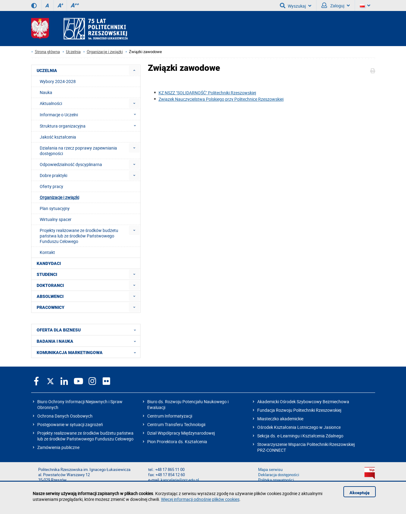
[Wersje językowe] (365, 5)
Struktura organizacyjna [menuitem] (90, 126)
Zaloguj (335, 5)
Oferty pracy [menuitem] (51, 186)
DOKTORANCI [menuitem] (50, 285)
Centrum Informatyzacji (169, 416)
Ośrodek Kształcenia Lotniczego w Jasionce (299, 427)
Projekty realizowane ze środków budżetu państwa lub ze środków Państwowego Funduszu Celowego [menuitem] (79, 235)
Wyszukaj (295, 5)
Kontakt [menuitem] (47, 252)
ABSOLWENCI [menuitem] (50, 296)
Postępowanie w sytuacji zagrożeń (70, 424)
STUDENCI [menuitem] (47, 274)
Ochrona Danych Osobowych (65, 416)
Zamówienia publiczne (58, 447)
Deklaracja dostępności (278, 474)
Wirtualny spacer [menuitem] (55, 219)
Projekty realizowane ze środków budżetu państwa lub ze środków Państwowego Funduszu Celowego (85, 436)
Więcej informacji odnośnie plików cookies (200, 499)
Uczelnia (73, 51)
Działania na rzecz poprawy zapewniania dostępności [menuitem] (78, 150)
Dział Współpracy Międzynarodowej (181, 433)
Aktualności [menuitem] (51, 103)
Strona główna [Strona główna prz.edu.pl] (47, 51)
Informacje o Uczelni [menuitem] (90, 114)
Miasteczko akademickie (280, 419)
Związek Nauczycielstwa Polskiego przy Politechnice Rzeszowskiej (221, 99)
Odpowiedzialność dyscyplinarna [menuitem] (71, 164)
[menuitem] (134, 70)
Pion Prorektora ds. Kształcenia (177, 441)
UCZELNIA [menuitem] (47, 70)
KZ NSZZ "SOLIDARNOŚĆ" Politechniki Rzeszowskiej (207, 93)
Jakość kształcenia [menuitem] (58, 137)
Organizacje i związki (105, 51)
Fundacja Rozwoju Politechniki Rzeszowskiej (299, 410)
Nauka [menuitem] (46, 92)
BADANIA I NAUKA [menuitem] (88, 341)
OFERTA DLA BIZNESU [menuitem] (88, 330)
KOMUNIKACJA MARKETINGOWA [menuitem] (88, 352)
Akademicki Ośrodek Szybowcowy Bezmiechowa (303, 401)
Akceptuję (359, 492)
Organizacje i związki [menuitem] (59, 197)
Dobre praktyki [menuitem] (53, 175)
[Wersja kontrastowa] (34, 5)
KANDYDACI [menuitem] (49, 263)
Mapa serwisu (270, 469)
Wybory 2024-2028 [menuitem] (58, 81)
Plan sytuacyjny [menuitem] (55, 208)
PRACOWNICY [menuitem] (50, 307)
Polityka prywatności (276, 480)
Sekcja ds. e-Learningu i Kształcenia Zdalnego (300, 436)
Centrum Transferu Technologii (176, 424)
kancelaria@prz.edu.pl (180, 480)
